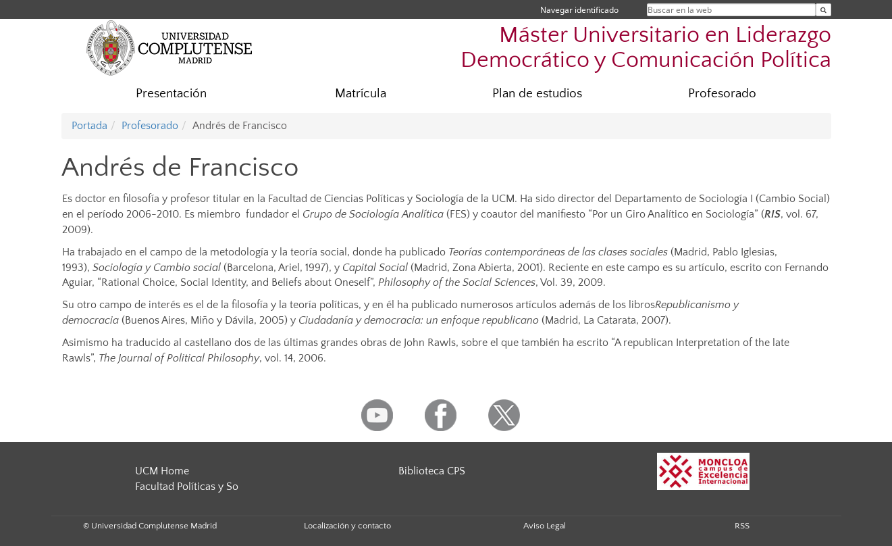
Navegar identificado (579, 10)
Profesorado (722, 93)
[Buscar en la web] (823, 9)
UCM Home (162, 471)
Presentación (171, 93)
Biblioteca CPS (431, 471)
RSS (742, 525)
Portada (89, 126)
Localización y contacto (347, 525)
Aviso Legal (544, 525)
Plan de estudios (537, 93)
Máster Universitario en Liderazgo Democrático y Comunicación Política (646, 48)
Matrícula (360, 93)
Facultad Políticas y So (186, 486)
